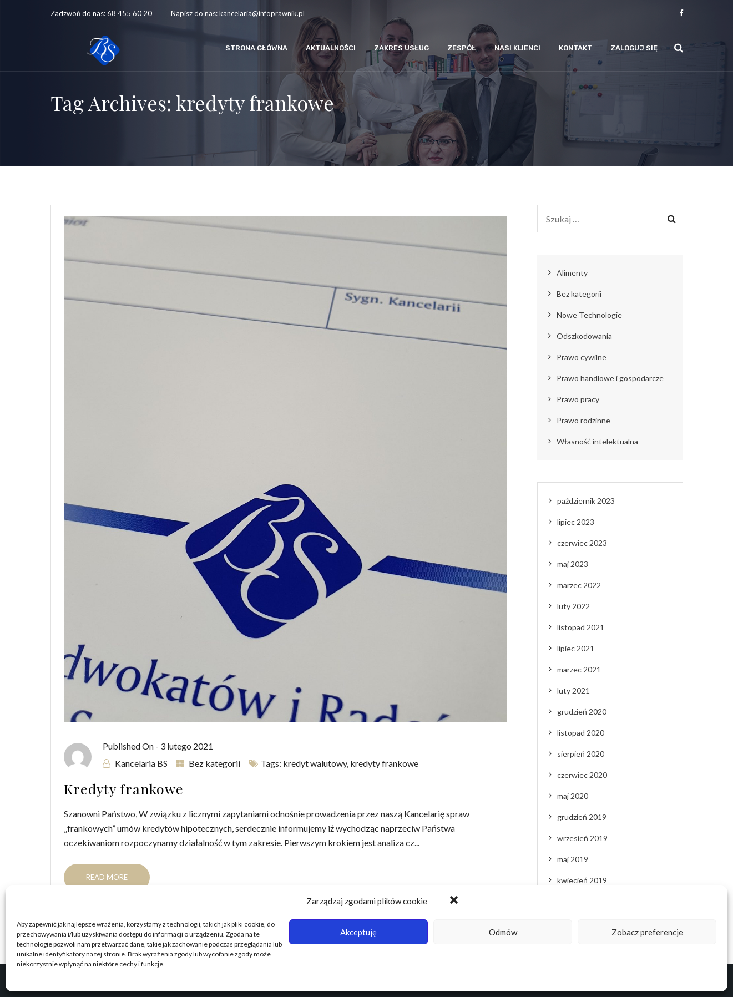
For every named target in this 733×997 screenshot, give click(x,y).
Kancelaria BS (141, 763)
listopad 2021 (580, 627)
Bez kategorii (214, 763)
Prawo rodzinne (583, 420)
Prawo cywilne (581, 357)
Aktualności (331, 48)
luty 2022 (573, 606)
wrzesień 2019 (582, 838)
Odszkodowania (584, 336)
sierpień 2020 (580, 753)
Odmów (503, 932)
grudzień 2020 (581, 711)
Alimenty (572, 272)
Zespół (461, 48)
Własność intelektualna (597, 441)
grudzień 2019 (581, 817)
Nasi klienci (517, 48)
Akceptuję (358, 932)
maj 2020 (572, 796)
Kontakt (575, 48)
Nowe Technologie (589, 315)
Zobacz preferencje (647, 932)
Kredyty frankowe (124, 789)
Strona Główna (256, 48)
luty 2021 (573, 690)
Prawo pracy (578, 399)
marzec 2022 (579, 585)
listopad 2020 (580, 732)
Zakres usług (401, 48)
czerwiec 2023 (582, 543)
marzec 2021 (579, 669)
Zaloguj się (634, 48)
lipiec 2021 (575, 648)
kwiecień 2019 (582, 880)
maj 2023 (572, 564)
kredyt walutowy (315, 763)
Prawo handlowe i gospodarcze (610, 378)
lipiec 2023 (575, 522)
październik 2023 (586, 500)
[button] (455, 901)
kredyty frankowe (384, 763)
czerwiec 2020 (582, 775)
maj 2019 (572, 859)
